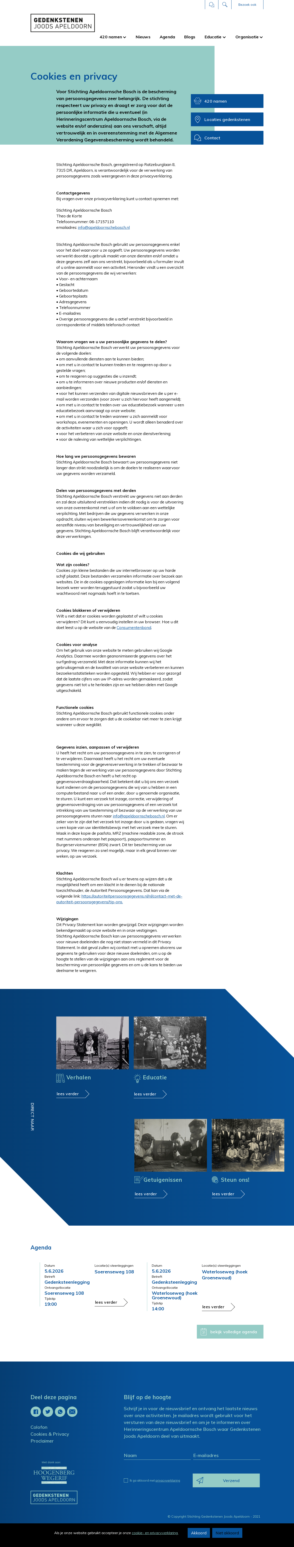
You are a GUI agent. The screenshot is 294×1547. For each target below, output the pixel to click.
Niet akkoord (227, 1532)
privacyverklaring (167, 1480)
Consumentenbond (134, 627)
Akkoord (198, 1532)
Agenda (167, 36)
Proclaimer (42, 1441)
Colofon (39, 1427)
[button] (247, 4)
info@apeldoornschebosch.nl (104, 227)
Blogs (189, 36)
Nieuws (143, 36)
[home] (63, 23)
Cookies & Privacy (50, 1434)
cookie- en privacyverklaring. (155, 1532)
